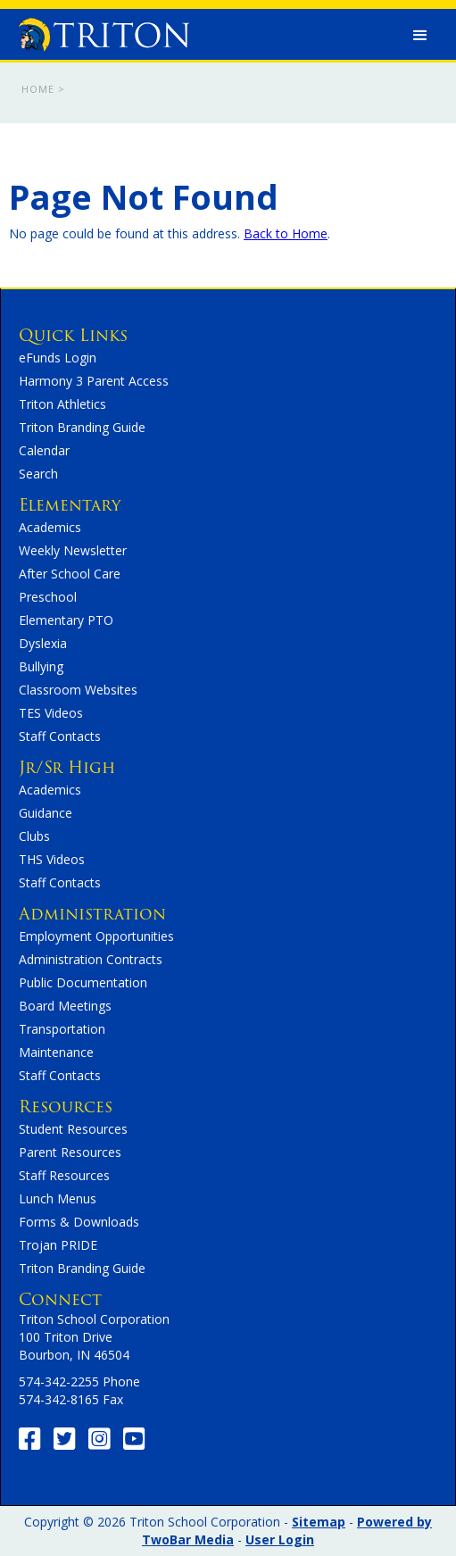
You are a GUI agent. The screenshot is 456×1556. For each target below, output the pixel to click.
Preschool (48, 596)
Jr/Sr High (67, 767)
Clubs (34, 836)
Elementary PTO (66, 620)
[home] (99, 30)
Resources (65, 1106)
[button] (420, 35)
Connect (60, 1299)
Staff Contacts (60, 736)
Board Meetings (65, 1005)
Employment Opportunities (96, 936)
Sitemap (318, 1521)
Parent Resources (70, 1152)
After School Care (69, 573)
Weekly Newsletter (73, 550)
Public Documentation (83, 982)
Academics (50, 527)
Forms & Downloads (79, 1221)
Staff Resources (64, 1175)
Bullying (41, 666)
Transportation (62, 1028)
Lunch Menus (57, 1198)
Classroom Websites (78, 689)
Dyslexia (43, 643)
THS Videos (52, 859)
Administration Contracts (90, 959)
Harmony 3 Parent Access (94, 380)
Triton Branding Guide (82, 427)
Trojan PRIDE (58, 1244)
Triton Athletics (62, 403)
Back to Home (285, 233)
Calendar (44, 450)
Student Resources (73, 1128)
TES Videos (51, 712)
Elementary (69, 505)
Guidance (45, 812)
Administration (92, 914)
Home (37, 89)
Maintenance (56, 1052)
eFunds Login (57, 357)
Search (38, 473)
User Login (279, 1539)
